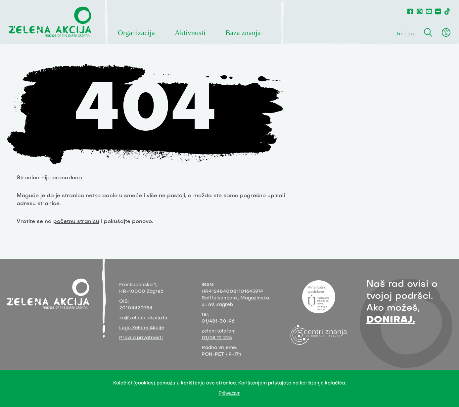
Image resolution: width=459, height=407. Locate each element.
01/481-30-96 (218, 321)
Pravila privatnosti (141, 338)
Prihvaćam (229, 393)
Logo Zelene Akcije (141, 328)
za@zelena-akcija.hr (143, 318)
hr (400, 34)
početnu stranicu (76, 221)
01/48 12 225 (217, 338)
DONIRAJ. (390, 320)
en (410, 34)
